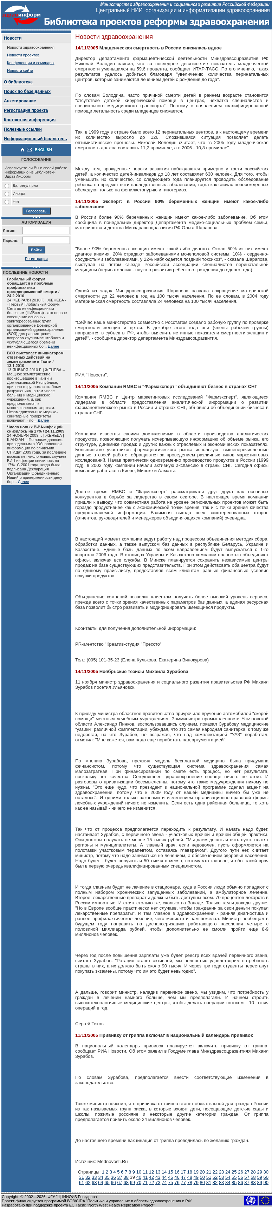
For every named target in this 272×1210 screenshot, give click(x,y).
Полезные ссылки (23, 129)
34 (100, 1177)
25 (234, 1172)
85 (234, 1182)
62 (87, 1182)
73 (157, 1182)
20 (202, 1172)
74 (164, 1182)
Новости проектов (23, 55)
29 (259, 1172)
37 (119, 1177)
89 (259, 1182)
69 (132, 1182)
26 (240, 1172)
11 (145, 1172)
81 (208, 1182)
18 (189, 1172)
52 (215, 1177)
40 (138, 1177)
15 (170, 1172)
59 (259, 1177)
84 (227, 1182)
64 (100, 1182)
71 (145, 1182)
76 (176, 1182)
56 (240, 1177)
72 (151, 1182)
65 (106, 1182)
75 (170, 1182)
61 (81, 1182)
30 (266, 1172)
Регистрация (36, 259)
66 (113, 1182)
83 (221, 1182)
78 (189, 1182)
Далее (53, 346)
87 (246, 1182)
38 (126, 1177)
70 (138, 1182)
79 (196, 1182)
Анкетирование (20, 100)
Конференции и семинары (30, 63)
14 (164, 1172)
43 (157, 1177)
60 (266, 1177)
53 (221, 1177)
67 (119, 1182)
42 (151, 1177)
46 (176, 1177)
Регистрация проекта (26, 110)
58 (253, 1177)
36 (113, 1177)
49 (196, 1177)
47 (183, 1177)
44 (164, 1177)
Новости (12, 38)
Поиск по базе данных (27, 91)
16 (176, 1172)
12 (151, 1172)
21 (208, 1172)
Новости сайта (20, 70)
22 (215, 1172)
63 (94, 1182)
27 (246, 1172)
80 (202, 1182)
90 (266, 1182)
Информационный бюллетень (35, 138)
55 (234, 1177)
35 (106, 1177)
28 (253, 1172)
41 (145, 1177)
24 (227, 1172)
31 (81, 1177)
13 (157, 1172)
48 (189, 1177)
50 (202, 1177)
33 (94, 1177)
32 (87, 1177)
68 (125, 1182)
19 (196, 1172)
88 (253, 1182)
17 (183, 1172)
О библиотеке (18, 82)
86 (240, 1182)
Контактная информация (30, 119)
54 (227, 1177)
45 (170, 1177)
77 (183, 1182)
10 (138, 1172)
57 (246, 1177)
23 (221, 1172)
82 (215, 1182)
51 (208, 1177)
